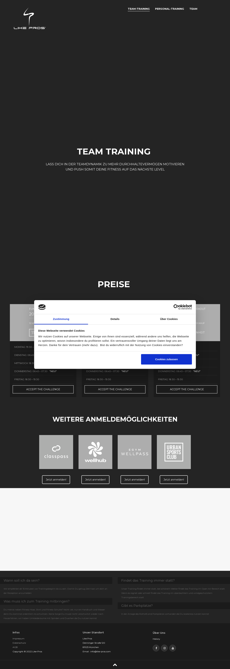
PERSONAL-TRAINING (169, 8)
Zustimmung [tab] (61, 318)
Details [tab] (115, 318)
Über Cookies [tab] (169, 318)
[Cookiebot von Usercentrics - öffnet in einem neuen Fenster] (176, 307)
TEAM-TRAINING (139, 8)
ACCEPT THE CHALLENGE (43, 389)
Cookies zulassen (166, 359)
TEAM (193, 8)
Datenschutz (19, 642)
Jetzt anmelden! (56, 479)
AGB (15, 647)
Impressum (18, 638)
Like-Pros (37, 651)
